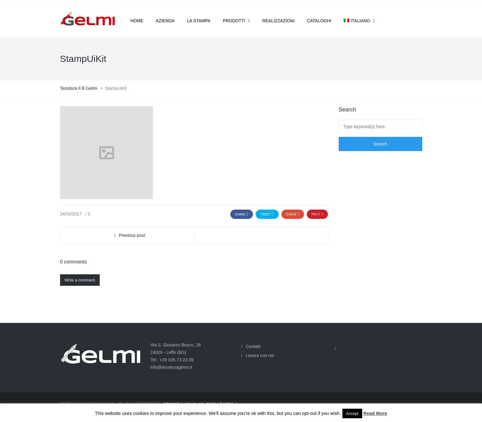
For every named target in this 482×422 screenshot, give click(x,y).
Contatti (253, 346)
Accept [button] (352, 413)
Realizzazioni (278, 20)
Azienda (165, 20)
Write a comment (80, 280)
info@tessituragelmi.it (171, 367)
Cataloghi (319, 20)
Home (136, 20)
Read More (375, 413)
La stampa (199, 20)
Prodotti (234, 20)
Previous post (132, 235)
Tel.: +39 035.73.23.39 (171, 359)
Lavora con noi (260, 355)
